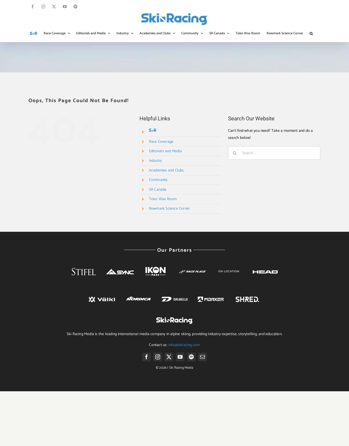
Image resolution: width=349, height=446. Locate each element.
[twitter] (169, 357)
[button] (311, 33)
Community (158, 180)
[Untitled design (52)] (229, 264)
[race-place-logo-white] (193, 270)
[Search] (235, 153)
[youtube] (180, 357)
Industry (155, 160)
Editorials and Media (165, 151)
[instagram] (157, 357)
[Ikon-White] (156, 264)
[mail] (202, 357)
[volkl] (102, 294)
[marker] (211, 294)
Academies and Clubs (166, 170)
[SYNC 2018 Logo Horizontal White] (120, 271)
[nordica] (138, 294)
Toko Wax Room (163, 199)
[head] (265, 266)
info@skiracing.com (184, 345)
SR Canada (157, 189)
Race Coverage (161, 141)
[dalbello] (175, 294)
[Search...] (274, 153)
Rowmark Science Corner (169, 208)
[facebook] (146, 357)
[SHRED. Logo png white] (247, 296)
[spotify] (191, 357)
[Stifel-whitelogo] (84, 261)
